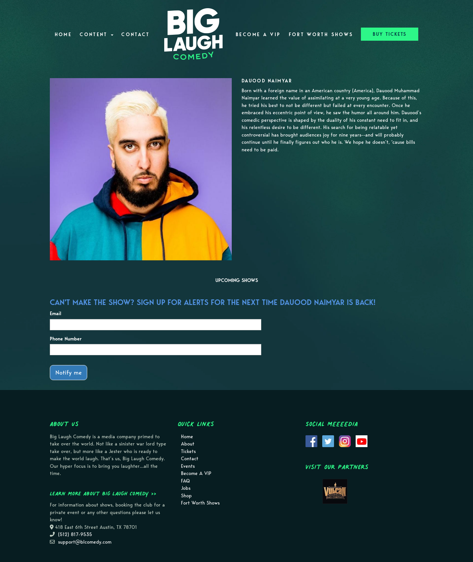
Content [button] (96, 34)
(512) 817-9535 (75, 534)
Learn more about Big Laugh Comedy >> (103, 493)
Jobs (185, 488)
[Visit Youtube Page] (361, 440)
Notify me (68, 372)
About (187, 444)
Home (63, 34)
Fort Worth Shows (321, 34)
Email (55, 313)
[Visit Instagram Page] (345, 440)
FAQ (185, 481)
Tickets (188, 451)
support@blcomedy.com (84, 542)
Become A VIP (258, 34)
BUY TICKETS (389, 34)
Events (188, 466)
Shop (186, 496)
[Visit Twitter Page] (328, 440)
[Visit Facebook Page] (311, 440)
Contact (135, 34)
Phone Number (66, 339)
